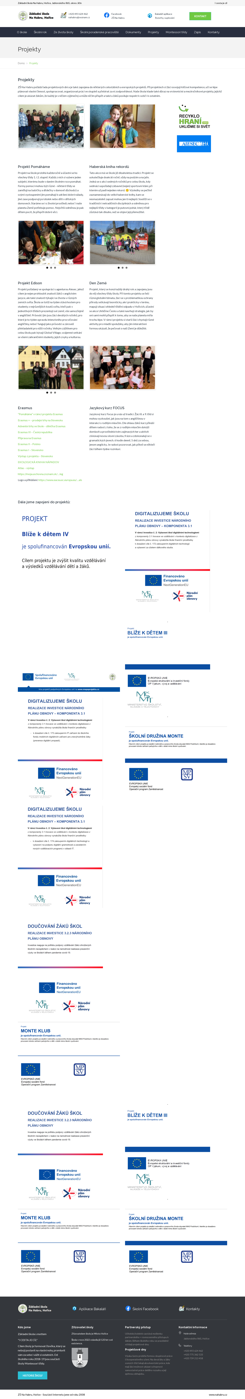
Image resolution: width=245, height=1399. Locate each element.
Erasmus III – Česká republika (35, 432)
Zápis (197, 32)
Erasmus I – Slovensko (30, 450)
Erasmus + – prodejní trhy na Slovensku (40, 420)
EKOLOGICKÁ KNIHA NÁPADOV (38, 462)
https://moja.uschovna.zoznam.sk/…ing (40, 474)
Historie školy (33, 1375)
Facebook (116, 13)
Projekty (153, 32)
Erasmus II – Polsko (29, 444)
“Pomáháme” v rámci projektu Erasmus (40, 414)
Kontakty (213, 32)
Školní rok (40, 32)
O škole (22, 32)
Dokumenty (133, 32)
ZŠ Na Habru (118, 17)
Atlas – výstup (26, 468)
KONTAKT (200, 16)
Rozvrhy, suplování (164, 17)
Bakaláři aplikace (163, 13)
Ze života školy (63, 32)
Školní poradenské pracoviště (99, 32)
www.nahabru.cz (218, 1394)
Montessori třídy (176, 32)
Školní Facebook (146, 1309)
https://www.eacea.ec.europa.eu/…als (60, 479)
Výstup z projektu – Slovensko (35, 456)
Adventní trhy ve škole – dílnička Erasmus (42, 426)
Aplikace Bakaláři (92, 1309)
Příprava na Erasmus (29, 438)
